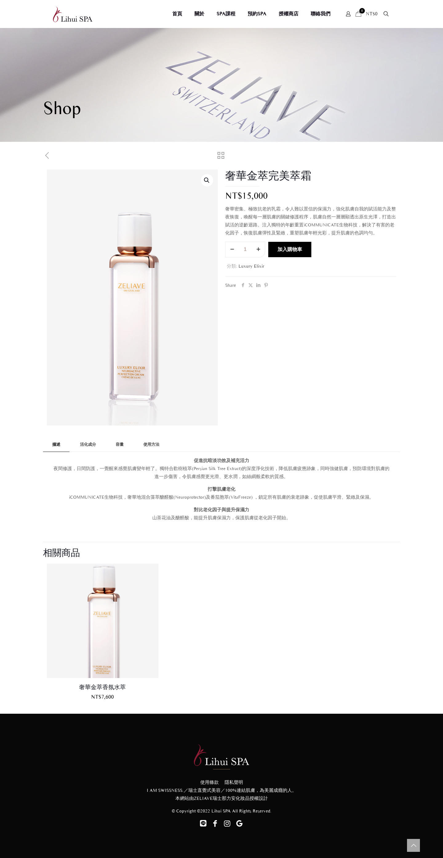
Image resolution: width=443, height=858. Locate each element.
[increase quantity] (258, 249)
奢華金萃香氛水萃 (102, 687)
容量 (120, 444)
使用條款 (209, 782)
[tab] (56, 445)
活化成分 (88, 444)
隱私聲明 (234, 782)
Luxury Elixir (251, 266)
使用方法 (151, 444)
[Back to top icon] (413, 845)
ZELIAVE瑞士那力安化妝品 (221, 798)
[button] (207, 180)
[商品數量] (245, 249)
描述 (56, 444)
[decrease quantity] (232, 249)
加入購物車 (289, 249)
